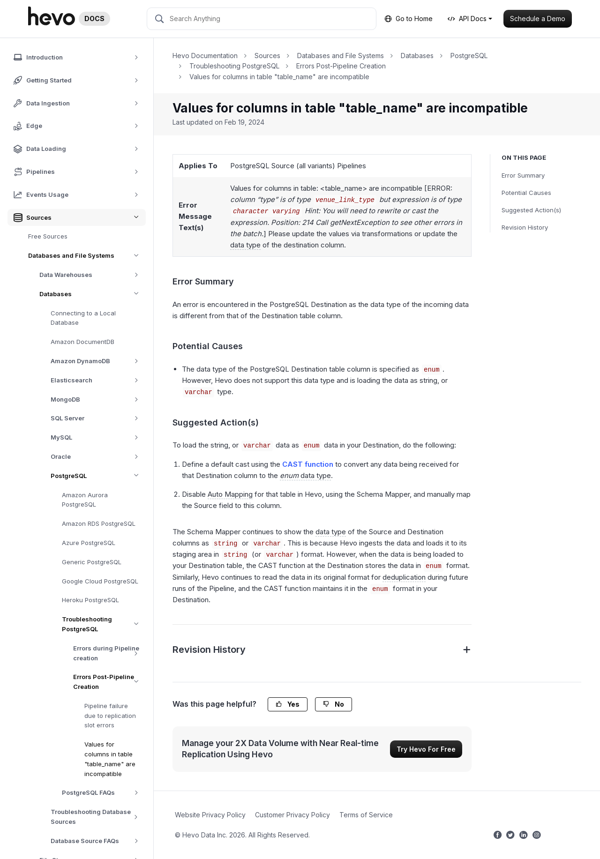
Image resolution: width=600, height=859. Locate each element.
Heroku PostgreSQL (90, 600)
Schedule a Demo (537, 18)
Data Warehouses (92, 275)
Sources (267, 56)
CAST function (307, 464)
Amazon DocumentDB (82, 341)
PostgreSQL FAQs (103, 792)
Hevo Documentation (205, 56)
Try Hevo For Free (426, 749)
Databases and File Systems (87, 255)
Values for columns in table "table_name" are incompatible (109, 758)
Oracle (98, 456)
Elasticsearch (98, 380)
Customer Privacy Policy (292, 815)
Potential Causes (526, 192)
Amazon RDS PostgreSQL (98, 523)
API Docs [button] (467, 18)
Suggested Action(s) (531, 210)
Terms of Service (366, 815)
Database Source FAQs (98, 841)
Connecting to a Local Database (83, 318)
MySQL (98, 437)
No (333, 704)
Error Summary (523, 175)
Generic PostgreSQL (91, 562)
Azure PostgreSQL (88, 542)
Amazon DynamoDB (98, 361)
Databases (92, 294)
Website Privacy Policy (210, 815)
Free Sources (48, 236)
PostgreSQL (98, 476)
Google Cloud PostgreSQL (100, 581)
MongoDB (98, 399)
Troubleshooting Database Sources (98, 816)
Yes (288, 704)
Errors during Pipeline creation (109, 653)
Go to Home (408, 18)
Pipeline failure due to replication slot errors (110, 715)
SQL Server (98, 418)
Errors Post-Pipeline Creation (109, 681)
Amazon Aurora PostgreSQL (85, 499)
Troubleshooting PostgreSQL (104, 624)
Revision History (525, 227)
